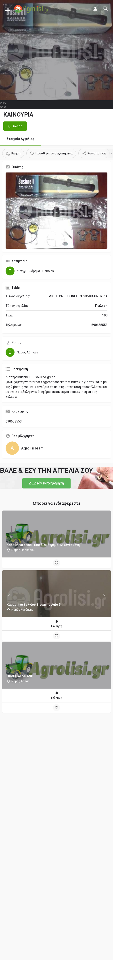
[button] (46, 483)
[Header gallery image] (56, 50)
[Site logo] (31, 8)
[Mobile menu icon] (7, 9)
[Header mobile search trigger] (106, 9)
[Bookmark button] (56, 562)
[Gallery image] (56, 210)
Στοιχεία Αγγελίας (20, 139)
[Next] (104, 595)
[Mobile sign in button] (95, 9)
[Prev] (9, 595)
